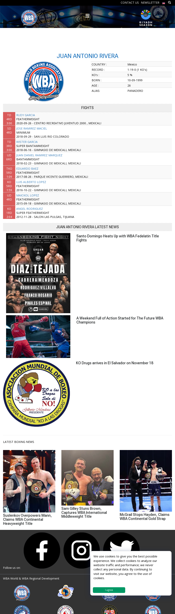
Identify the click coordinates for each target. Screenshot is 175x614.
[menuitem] (163, 2)
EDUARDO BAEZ (27, 168)
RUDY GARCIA (25, 115)
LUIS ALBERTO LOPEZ (31, 182)
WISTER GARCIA (27, 142)
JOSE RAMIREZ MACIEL (31, 128)
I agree (109, 590)
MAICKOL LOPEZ (27, 195)
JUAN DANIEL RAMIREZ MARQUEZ (39, 155)
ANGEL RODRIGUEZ (29, 209)
